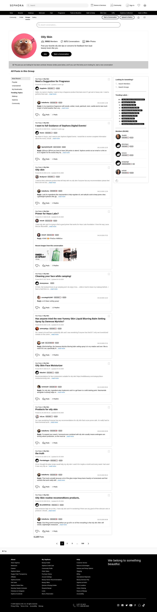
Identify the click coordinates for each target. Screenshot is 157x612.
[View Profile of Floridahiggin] (45, 460)
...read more (52, 94)
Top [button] (5, 551)
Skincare (42, 13)
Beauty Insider (46, 563)
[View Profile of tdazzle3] (43, 373)
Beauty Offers (46, 582)
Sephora (17, 5)
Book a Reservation (47, 594)
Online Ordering (81, 588)
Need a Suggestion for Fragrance (52, 81)
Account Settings (47, 577)
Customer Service (82, 563)
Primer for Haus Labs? (47, 213)
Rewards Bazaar (47, 588)
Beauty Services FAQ (83, 579)
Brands (20, 13)
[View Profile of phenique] (127, 144)
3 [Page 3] (72, 543)
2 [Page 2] (67, 543)
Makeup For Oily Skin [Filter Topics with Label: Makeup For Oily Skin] (128, 102)
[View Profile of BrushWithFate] (45, 505)
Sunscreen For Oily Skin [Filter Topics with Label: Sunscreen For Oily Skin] (129, 121)
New (11, 13)
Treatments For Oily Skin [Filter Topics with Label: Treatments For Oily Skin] (129, 115)
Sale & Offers (142, 13)
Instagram (118, 605)
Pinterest (135, 605)
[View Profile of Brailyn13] (43, 177)
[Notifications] (138, 17)
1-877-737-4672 (81, 604)
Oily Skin (46, 79)
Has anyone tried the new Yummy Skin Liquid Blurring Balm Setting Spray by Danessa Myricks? (70, 320)
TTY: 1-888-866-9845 (83, 606)
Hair (51, 13)
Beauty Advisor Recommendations (52, 579)
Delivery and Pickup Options (85, 568)
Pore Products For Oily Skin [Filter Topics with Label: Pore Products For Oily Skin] (130, 113)
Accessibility (80, 594)
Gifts (113, 13)
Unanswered (16, 86)
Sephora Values (15, 571)
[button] (20, 84)
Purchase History (47, 574)
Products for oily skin (46, 409)
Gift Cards (14, 582)
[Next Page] (88, 543)
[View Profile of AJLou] (42, 417)
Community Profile (47, 568)
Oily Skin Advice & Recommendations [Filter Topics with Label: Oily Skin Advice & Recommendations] (133, 99)
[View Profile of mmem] (127, 153)
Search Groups (122, 87)
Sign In (132, 5)
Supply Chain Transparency (19, 574)
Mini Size (103, 13)
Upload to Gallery (127, 17)
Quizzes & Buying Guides (49, 585)
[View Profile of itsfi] (43, 343)
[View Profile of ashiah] (128, 170)
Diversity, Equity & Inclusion (19, 588)
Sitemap (40, 606)
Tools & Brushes (75, 13)
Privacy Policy (15, 606)
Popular (14, 82)
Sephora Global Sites (17, 585)
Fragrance (61, 13)
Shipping (79, 571)
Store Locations (81, 585)
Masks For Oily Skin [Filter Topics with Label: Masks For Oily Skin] (128, 118)
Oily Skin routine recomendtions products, (57, 498)
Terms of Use (24, 606)
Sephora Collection (126, 13)
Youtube (131, 605)
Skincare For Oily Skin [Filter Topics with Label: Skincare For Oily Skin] (128, 105)
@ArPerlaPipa (47, 346)
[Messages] (144, 17)
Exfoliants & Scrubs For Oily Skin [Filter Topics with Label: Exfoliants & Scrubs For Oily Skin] (132, 110)
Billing (78, 574)
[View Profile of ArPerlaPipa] (44, 329)
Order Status (45, 571)
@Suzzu (45, 150)
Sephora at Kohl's (82, 582)
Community (13, 17)
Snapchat (139, 605)
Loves (43, 591)
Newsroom (14, 565)
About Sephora (15, 563)
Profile (21, 17)
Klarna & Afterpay (82, 591)
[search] (57, 5)
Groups (27, 17)
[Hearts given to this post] (36, 114)
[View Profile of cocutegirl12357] (47, 297)
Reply (45, 114)
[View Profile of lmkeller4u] (45, 103)
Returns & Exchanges (83, 565)
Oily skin (39, 170)
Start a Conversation (110, 17)
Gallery (34, 17)
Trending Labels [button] (121, 95)
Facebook (122, 605)
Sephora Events (15, 579)
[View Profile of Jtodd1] (127, 135)
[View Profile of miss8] (42, 221)
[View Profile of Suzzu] (42, 133)
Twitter (126, 605)
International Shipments (83, 577)
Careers (13, 568)
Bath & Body (90, 13)
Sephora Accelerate (16, 594)
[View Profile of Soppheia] (43, 88)
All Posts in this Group (22, 71)
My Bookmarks (17, 89)
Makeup (31, 13)
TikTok (143, 605)
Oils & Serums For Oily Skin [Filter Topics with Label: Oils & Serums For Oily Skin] (130, 107)
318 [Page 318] (82, 543)
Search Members (123, 84)
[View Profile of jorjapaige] (128, 162)
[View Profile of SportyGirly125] (47, 147)
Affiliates (13, 577)
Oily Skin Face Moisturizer (48, 365)
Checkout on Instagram (17, 591)
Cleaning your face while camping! (53, 276)
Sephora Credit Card (48, 565)
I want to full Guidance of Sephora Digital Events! (60, 126)
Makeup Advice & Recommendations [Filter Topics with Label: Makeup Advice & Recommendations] (132, 124)
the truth (39, 453)
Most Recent (16, 78)
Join (45, 54)
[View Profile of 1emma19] (45, 387)
